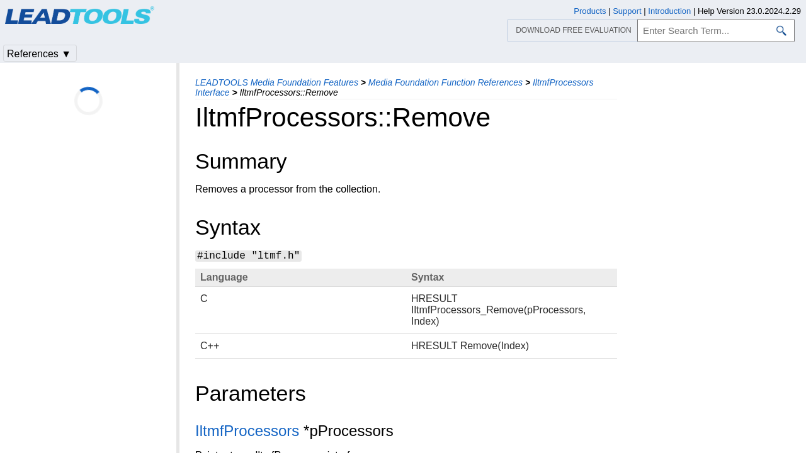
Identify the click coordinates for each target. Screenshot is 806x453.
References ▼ (39, 53)
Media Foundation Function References (445, 82)
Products (590, 11)
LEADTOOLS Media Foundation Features (276, 82)
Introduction (669, 11)
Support (627, 11)
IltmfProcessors (247, 430)
